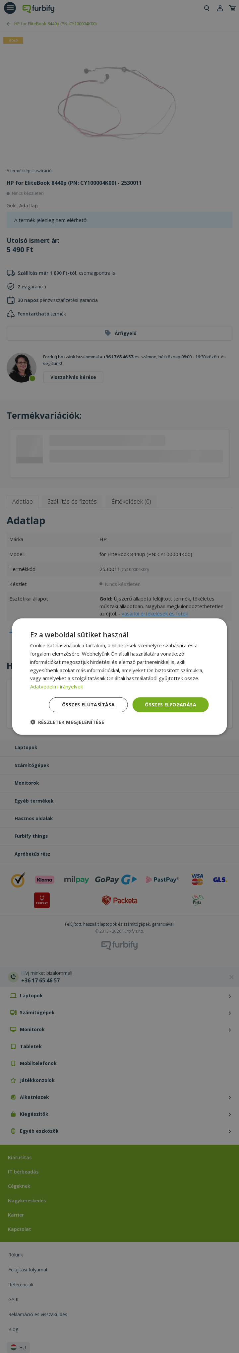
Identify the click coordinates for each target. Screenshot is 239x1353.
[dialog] (119, 676)
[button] (67, 722)
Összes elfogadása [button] (170, 704)
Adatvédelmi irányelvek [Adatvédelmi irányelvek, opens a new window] (56, 686)
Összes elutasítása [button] (88, 704)
